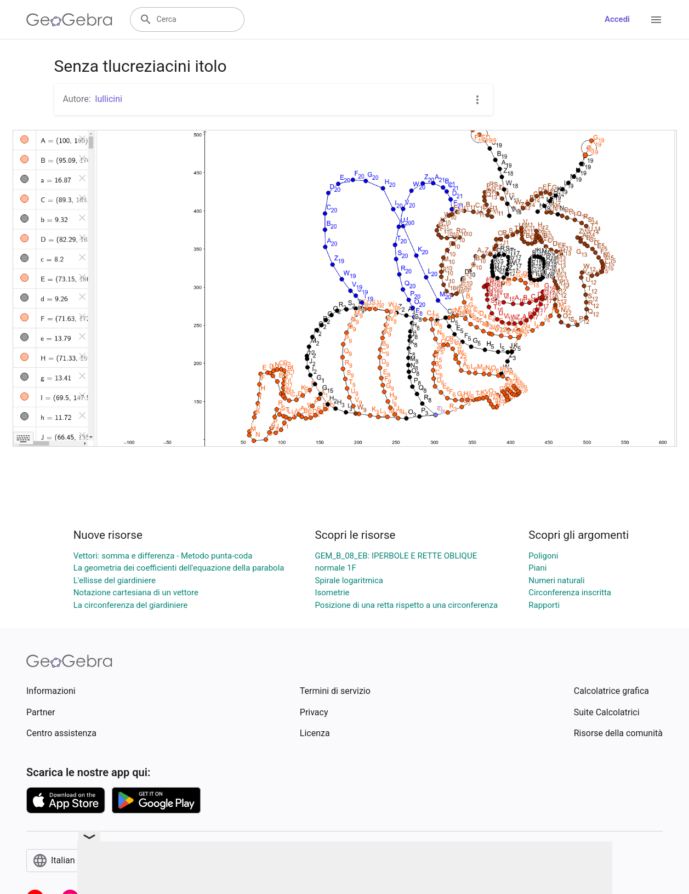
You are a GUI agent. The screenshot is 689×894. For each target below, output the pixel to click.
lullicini (108, 99)
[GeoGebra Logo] (69, 19)
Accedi (617, 19)
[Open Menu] (656, 19)
